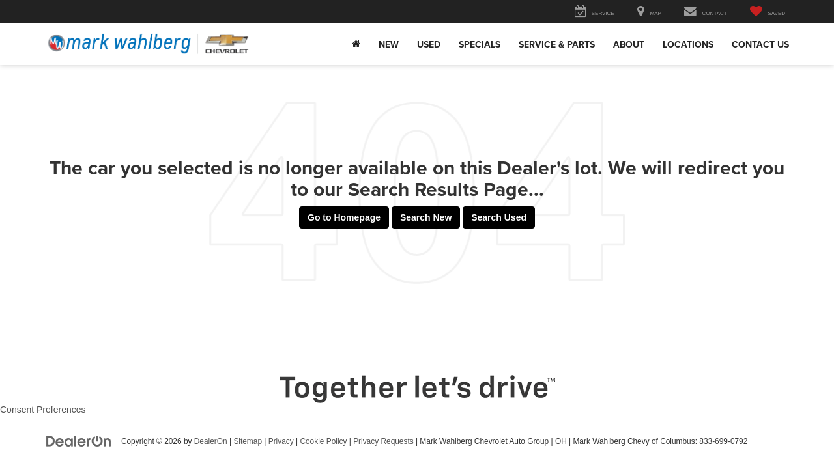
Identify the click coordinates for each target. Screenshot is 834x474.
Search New (426, 217)
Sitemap (247, 441)
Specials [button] (479, 44)
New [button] (389, 44)
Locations (688, 44)
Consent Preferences (43, 409)
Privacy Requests (383, 441)
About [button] (628, 44)
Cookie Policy (323, 441)
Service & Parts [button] (557, 44)
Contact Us (760, 44)
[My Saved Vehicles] (767, 12)
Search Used (498, 217)
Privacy (281, 441)
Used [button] (428, 44)
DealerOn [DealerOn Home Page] (210, 441)
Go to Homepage (344, 217)
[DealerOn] (79, 441)
